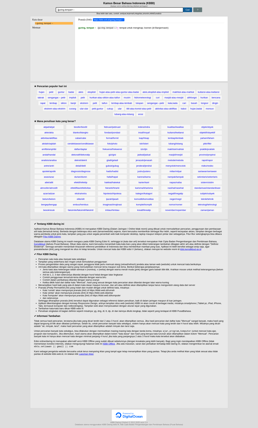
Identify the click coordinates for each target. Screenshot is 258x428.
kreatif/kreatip (144, 210)
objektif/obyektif (207, 132)
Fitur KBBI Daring (52, 236)
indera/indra (144, 127)
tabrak (41, 97)
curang (72, 108)
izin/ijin (144, 149)
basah (194, 103)
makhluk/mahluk (176, 149)
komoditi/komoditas (143, 199)
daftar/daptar (80, 149)
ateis (80, 92)
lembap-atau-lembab (121, 103)
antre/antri (49, 165)
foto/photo (112, 143)
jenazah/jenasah (144, 160)
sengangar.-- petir (56, 97)
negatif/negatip (175, 193)
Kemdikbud (39, 244)
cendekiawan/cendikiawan (80, 143)
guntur (61, 92)
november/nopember (175, 210)
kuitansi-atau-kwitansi (208, 92)
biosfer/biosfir (80, 127)
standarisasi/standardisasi (207, 188)
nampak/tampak (176, 177)
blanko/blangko (80, 132)
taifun (104, 103)
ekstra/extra (81, 193)
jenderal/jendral (144, 165)
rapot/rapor (207, 160)
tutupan (139, 103)
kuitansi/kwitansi (176, 132)
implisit (72, 97)
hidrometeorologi (142, 97)
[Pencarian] (119, 9)
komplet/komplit (144, 204)
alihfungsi (192, 97)
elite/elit (80, 199)
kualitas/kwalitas (176, 127)
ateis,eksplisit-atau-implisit (156, 92)
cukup (110, 108)
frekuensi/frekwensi (112, 149)
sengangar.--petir (155, 103)
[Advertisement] (151, 53)
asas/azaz (49, 177)
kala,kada (173, 103)
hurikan (204, 97)
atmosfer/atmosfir (49, 188)
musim (127, 97)
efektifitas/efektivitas (81, 188)
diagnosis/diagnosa (80, 171)
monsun (210, 108)
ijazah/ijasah (112, 199)
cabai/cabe (80, 138)
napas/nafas (176, 182)
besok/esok (49, 210)
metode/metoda (175, 160)
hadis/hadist (112, 171)
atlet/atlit (49, 182)
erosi (140, 114)
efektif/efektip (80, 182)
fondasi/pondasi (112, 132)
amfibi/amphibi (49, 149)
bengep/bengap (49, 204)
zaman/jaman (207, 210)
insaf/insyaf (144, 132)
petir (51, 92)
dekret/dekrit (80, 160)
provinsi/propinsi (207, 154)
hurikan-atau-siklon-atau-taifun (105, 97)
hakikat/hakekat (112, 182)
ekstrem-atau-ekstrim (54, 108)
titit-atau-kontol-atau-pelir (138, 108)
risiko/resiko (207, 165)
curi (158, 97)
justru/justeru (144, 171)
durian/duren (80, 177)
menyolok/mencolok (176, 165)
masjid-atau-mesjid (173, 97)
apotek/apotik (49, 171)
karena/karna (144, 177)
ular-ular (84, 108)
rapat (43, 103)
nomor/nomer (175, 204)
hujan (41, 92)
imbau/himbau (112, 210)
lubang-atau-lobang (124, 114)
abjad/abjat (49, 127)
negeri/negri (176, 199)
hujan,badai (196, 108)
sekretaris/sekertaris (207, 177)
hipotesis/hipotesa (112, 193)
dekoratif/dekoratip (80, 154)
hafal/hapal (112, 177)
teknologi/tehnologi (207, 204)
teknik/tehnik (207, 199)
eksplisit (92, 92)
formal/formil (112, 138)
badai (71, 92)
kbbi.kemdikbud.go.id (190, 249)
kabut (183, 108)
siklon (63, 103)
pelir (83, 97)
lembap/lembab (175, 138)
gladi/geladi (112, 160)
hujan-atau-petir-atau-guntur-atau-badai (119, 92)
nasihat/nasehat (176, 188)
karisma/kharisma (144, 188)
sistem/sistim (207, 182)
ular (120, 108)
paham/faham (207, 138)
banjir (73, 103)
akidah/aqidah (49, 143)
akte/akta (49, 132)
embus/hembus (80, 204)
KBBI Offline (109, 344)
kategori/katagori (144, 193)
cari (184, 103)
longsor (204, 103)
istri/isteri (143, 143)
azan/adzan (49, 193)
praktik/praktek (207, 149)
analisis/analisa (49, 160)
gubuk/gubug (112, 165)
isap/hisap (144, 138)
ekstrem (84, 103)
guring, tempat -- (45, 23)
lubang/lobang (176, 143)
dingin (215, 103)
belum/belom (49, 199)
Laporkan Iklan (86, 354)
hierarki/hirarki (112, 188)
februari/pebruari (112, 127)
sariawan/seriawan (207, 171)
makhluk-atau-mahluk (183, 92)
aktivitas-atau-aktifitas (166, 108)
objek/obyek (207, 127)
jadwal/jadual (143, 154)
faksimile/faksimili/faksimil (80, 210)
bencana (216, 97)
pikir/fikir (207, 143)
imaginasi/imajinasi (112, 204)
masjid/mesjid (176, 154)
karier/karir (144, 182)
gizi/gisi (112, 154)
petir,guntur (97, 108)
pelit (95, 103)
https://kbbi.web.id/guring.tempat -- (108, 20)
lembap (53, 103)
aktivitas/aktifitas (49, 138)
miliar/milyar (176, 171)
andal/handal (49, 154)
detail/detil (81, 165)
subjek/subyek (207, 193)
